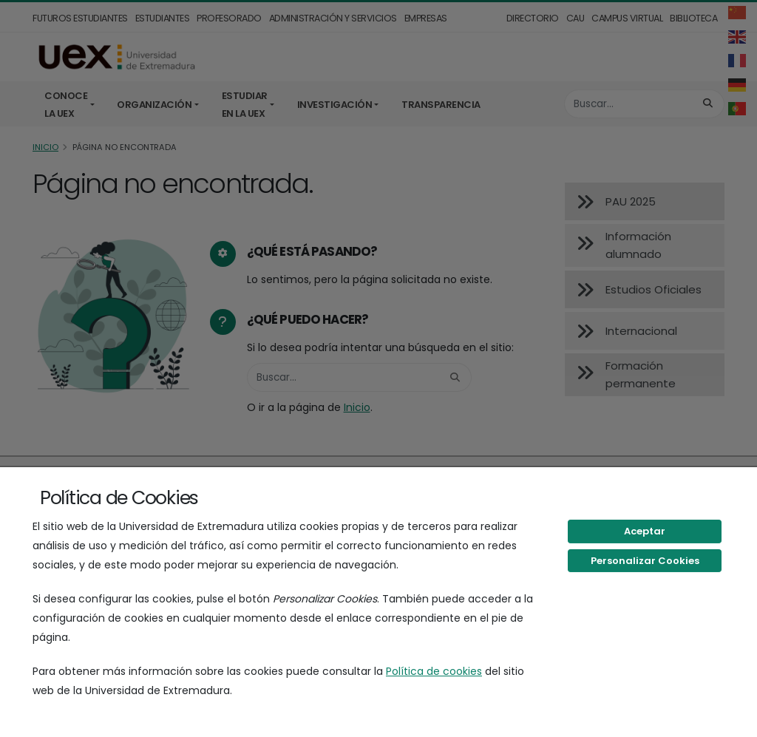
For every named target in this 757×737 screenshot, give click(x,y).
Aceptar (644, 531)
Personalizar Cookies (645, 561)
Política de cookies (434, 671)
